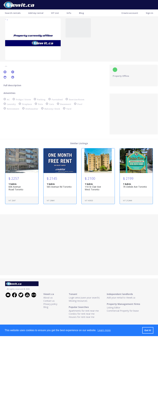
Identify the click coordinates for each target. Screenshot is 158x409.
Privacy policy (50, 304)
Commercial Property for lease (123, 310)
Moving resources (78, 300)
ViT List (55, 13)
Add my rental (35, 13)
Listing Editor (113, 307)
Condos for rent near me (82, 313)
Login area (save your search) (84, 297)
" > (6, 19)
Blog (81, 13)
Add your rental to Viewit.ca (121, 297)
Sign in (149, 13)
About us (48, 297)
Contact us (49, 300)
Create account (129, 13)
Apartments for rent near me (84, 310)
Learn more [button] (104, 330)
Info (69, 13)
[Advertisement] (134, 114)
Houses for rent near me (81, 316)
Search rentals (13, 13)
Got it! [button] (147, 330)
